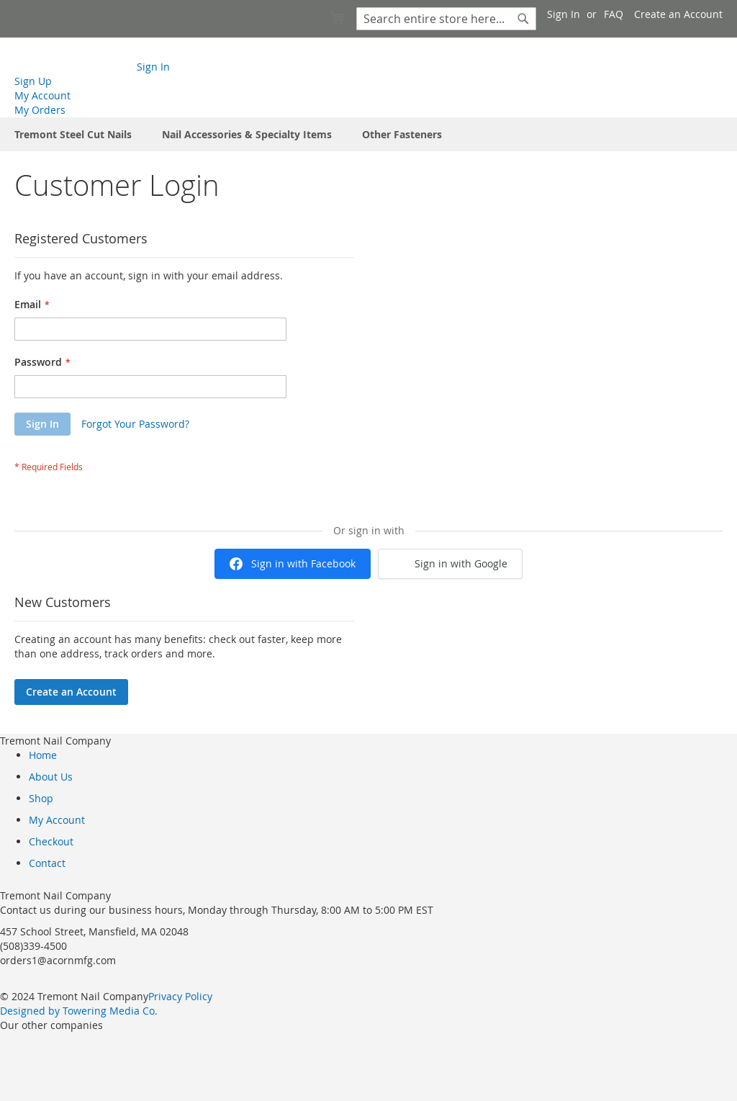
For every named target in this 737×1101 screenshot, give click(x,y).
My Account (42, 95)
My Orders (39, 110)
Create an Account (678, 14)
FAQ (613, 14)
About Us (51, 776)
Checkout (51, 841)
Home (43, 755)
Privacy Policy (180, 996)
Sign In (563, 14)
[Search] (523, 18)
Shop (41, 798)
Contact (47, 863)
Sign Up (33, 81)
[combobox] (446, 18)
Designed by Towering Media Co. (79, 1010)
